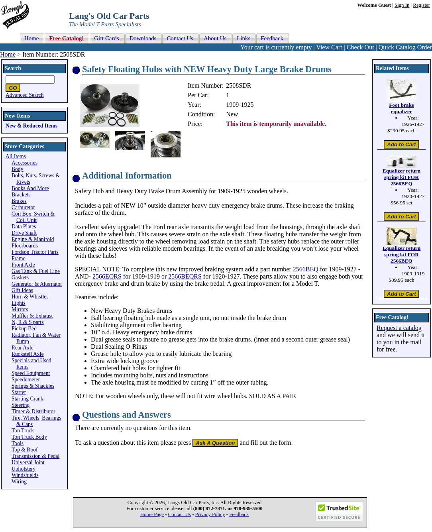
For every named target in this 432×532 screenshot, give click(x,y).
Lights (19, 303)
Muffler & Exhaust (32, 316)
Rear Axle (22, 348)
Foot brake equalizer (401, 108)
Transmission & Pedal (35, 456)
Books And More (30, 188)
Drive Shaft (24, 233)
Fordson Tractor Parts (35, 252)
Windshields (25, 475)
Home (8, 54)
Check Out (360, 47)
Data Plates (24, 227)
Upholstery (23, 469)
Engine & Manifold (33, 239)
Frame (19, 258)
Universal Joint (28, 462)
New (232, 114)
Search (13, 68)
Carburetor (23, 207)
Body (17, 169)
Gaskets (20, 278)
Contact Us (179, 514)
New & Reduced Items (31, 126)
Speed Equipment (31, 373)
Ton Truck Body (29, 437)
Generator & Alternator (37, 284)
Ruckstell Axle (27, 354)
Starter (19, 392)
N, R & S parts (27, 322)
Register (421, 5)
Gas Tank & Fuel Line (36, 271)
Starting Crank (27, 399)
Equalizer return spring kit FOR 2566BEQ (401, 177)
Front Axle (23, 265)
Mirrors (20, 309)
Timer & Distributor (33, 411)
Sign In (402, 5)
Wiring (19, 482)
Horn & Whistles (30, 297)
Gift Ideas (22, 290)
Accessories (24, 163)
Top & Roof (25, 450)
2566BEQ (305, 269)
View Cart (329, 47)
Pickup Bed (24, 329)
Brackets (21, 195)
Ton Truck (23, 431)
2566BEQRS (185, 276)
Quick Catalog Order (405, 47)
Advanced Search (25, 95)
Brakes (19, 201)
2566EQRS (107, 276)
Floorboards (25, 246)
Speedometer (26, 380)
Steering (20, 405)
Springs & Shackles (33, 386)
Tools (18, 443)
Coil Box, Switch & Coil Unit (33, 217)
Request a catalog (399, 327)
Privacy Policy (210, 514)
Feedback (239, 514)
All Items (16, 156)
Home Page (152, 514)
